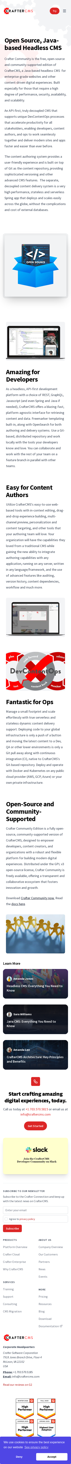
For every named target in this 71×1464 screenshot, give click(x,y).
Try (54, 11)
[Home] (18, 11)
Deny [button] (19, 1456)
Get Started (35, 1126)
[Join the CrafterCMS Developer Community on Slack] (35, 1156)
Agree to (22, 1219)
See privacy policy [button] (36, 1447)
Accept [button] (51, 1456)
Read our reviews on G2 (17, 1384)
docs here (18, 904)
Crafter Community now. (38, 898)
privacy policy (27, 1219)
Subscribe (12, 1228)
